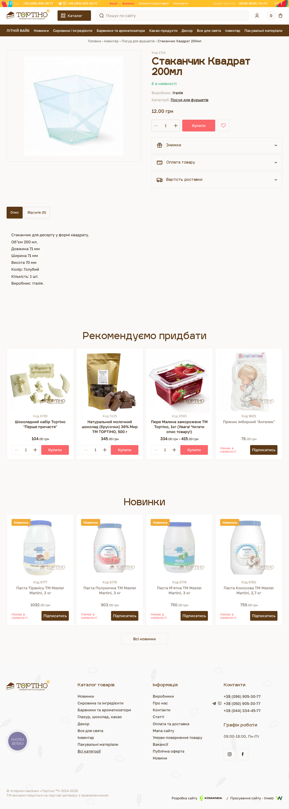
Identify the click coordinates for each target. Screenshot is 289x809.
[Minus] (16, 450)
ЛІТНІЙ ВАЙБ (18, 30)
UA (9, 3)
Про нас (160, 703)
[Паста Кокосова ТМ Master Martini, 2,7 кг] (249, 548)
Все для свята (209, 30)
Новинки (41, 30)
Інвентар (232, 30)
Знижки (128, 3)
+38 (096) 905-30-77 (38, 3)
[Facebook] (281, 3)
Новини (160, 758)
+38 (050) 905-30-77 (82, 3)
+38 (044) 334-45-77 (242, 710)
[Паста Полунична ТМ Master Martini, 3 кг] (110, 548)
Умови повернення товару (177, 737)
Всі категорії (89, 751)
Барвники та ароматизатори (121, 30)
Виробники (163, 696)
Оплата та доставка (154, 3)
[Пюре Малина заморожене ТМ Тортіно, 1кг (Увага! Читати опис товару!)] (179, 381)
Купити (199, 125)
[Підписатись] (263, 450)
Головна (94, 41)
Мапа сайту (163, 730)
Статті (158, 716)
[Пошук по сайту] (101, 15)
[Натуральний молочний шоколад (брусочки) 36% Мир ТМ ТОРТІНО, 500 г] (110, 381)
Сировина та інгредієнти (101, 703)
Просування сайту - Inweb (256, 798)
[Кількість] (165, 125)
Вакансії (160, 744)
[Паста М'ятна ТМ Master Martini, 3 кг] (179, 548)
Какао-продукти (163, 30)
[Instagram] (277, 3)
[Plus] (35, 450)
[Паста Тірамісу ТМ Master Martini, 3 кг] (40, 548)
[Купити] (55, 450)
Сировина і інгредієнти (72, 30)
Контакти (180, 3)
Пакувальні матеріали (263, 30)
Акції (113, 3)
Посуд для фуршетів (138, 41)
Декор (187, 30)
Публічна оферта (168, 751)
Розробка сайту (197, 798)
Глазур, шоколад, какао (100, 716)
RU (17, 3)
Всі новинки (144, 638)
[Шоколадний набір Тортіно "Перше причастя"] (40, 381)
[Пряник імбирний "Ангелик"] (249, 381)
